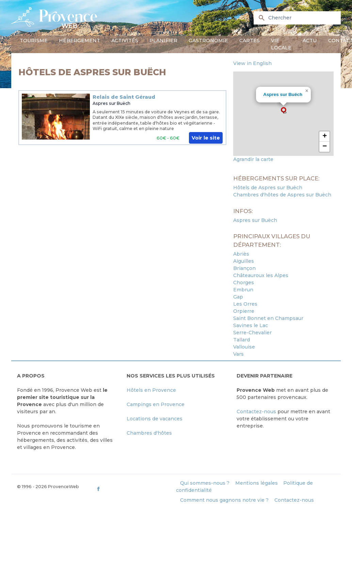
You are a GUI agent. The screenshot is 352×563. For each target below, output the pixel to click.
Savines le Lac (250, 325)
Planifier (163, 40)
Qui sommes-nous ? (204, 483)
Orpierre (243, 311)
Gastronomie (208, 40)
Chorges (243, 282)
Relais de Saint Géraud (124, 97)
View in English (252, 63)
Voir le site (206, 138)
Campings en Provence (156, 404)
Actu (310, 40)
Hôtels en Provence (151, 390)
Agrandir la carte (253, 159)
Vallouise (244, 347)
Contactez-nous (256, 411)
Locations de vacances (154, 419)
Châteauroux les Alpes (260, 275)
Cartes (249, 40)
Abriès (241, 254)
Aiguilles (243, 261)
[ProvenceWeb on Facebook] (135, 489)
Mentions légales (256, 483)
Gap (238, 297)
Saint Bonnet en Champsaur (268, 318)
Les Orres (245, 304)
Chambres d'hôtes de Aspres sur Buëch (282, 195)
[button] (283, 110)
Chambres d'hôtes (149, 433)
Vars (238, 354)
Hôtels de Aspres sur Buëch (267, 187)
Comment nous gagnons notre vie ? (224, 500)
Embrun (243, 290)
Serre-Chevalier (252, 332)
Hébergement (79, 40)
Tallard (241, 340)
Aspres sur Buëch (111, 103)
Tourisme (34, 40)
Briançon (244, 268)
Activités (124, 40)
